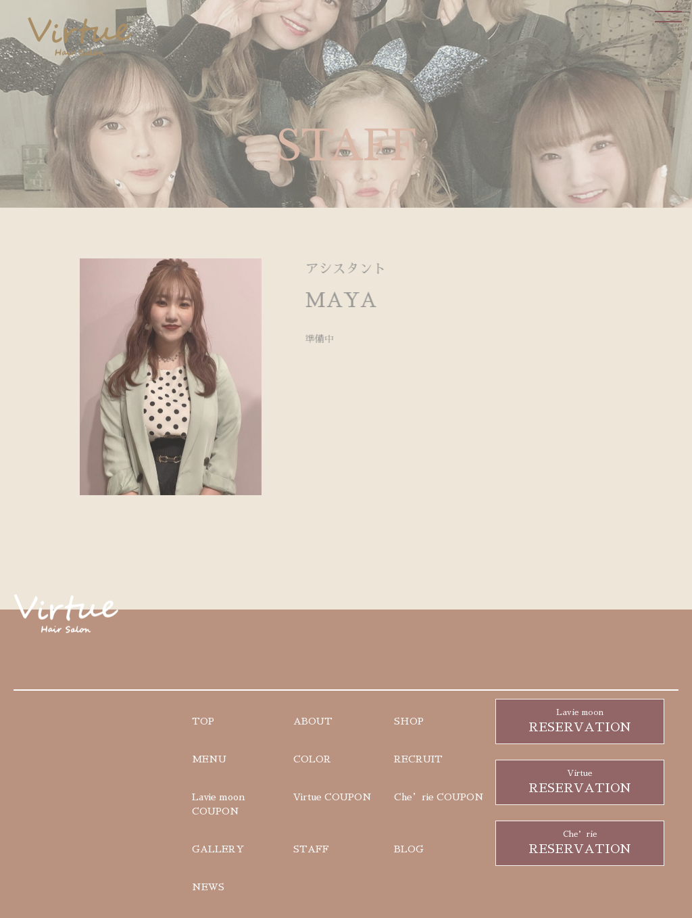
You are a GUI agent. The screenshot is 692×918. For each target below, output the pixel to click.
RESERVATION (580, 719)
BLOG (409, 849)
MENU (209, 759)
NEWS (208, 887)
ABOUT (312, 721)
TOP (203, 721)
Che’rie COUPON (439, 797)
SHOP (409, 721)
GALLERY (218, 849)
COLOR (312, 759)
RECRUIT (418, 759)
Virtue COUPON (332, 797)
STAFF (311, 849)
